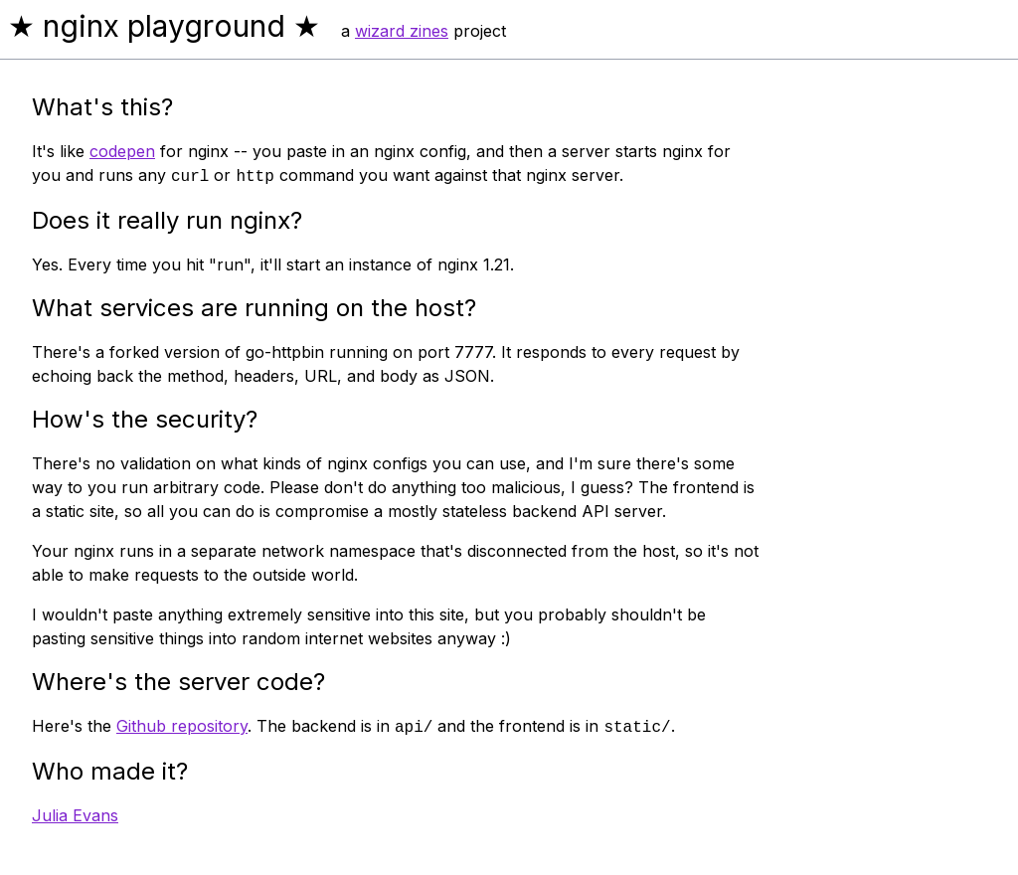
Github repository (182, 726)
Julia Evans (75, 815)
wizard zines (401, 31)
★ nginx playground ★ (164, 26)
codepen (122, 151)
